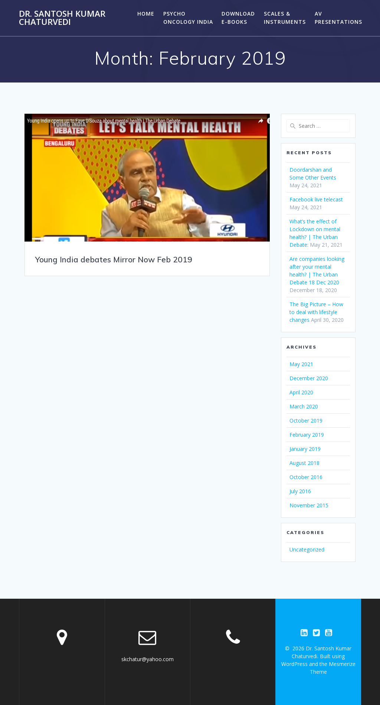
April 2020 (301, 392)
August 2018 (304, 462)
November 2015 (308, 505)
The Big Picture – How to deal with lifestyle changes (316, 312)
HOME (145, 13)
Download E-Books (238, 17)
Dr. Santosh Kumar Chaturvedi (62, 18)
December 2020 (308, 378)
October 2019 (305, 420)
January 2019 (305, 448)
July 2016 (300, 491)
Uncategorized (306, 549)
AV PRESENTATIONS (338, 17)
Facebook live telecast (316, 199)
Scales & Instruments (285, 17)
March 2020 (303, 406)
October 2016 (305, 477)
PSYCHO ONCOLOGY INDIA (188, 17)
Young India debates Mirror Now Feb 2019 (113, 259)
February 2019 (306, 434)
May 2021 (301, 364)
